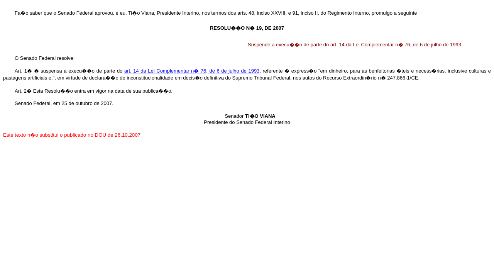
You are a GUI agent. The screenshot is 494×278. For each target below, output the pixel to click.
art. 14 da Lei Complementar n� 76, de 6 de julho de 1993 (191, 71)
